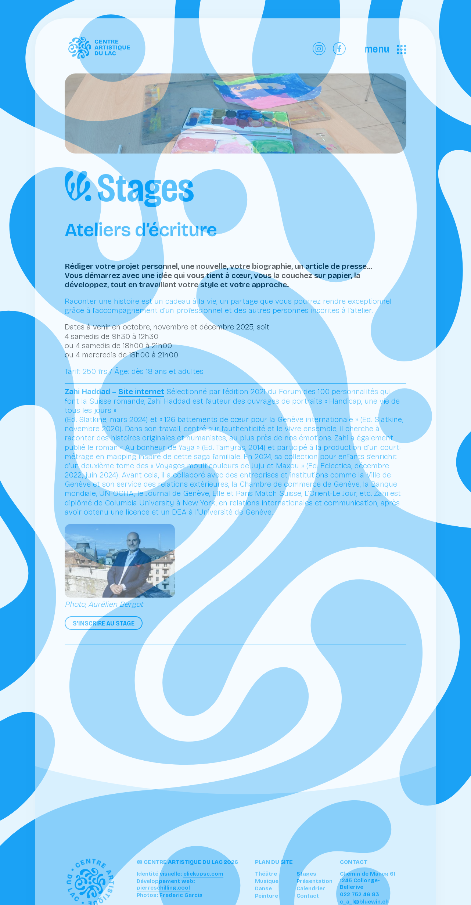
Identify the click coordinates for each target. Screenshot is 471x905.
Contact (307, 896)
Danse (263, 888)
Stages (306, 873)
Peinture (266, 896)
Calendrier (310, 888)
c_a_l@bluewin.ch (364, 901)
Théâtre (266, 873)
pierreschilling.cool (163, 887)
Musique (266, 881)
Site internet (141, 391)
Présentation (314, 881)
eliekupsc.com (203, 873)
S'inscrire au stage (103, 623)
